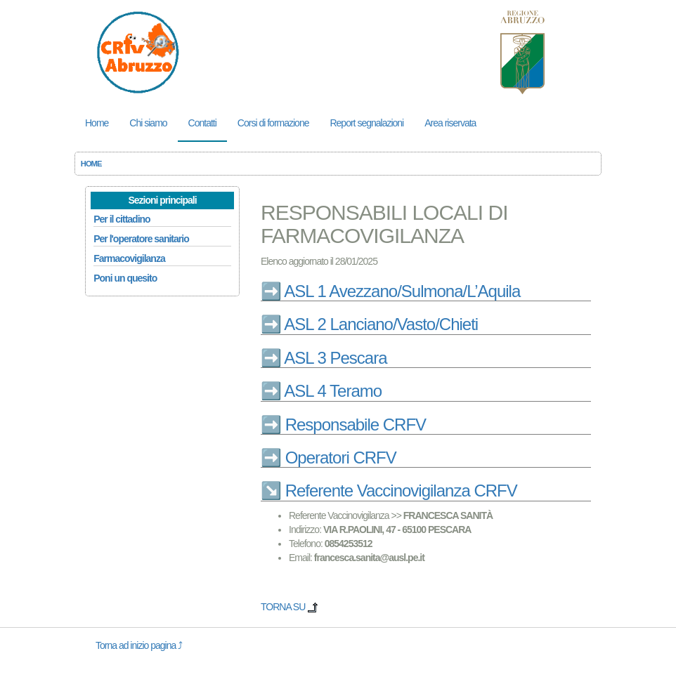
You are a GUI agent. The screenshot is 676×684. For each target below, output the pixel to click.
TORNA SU (289, 606)
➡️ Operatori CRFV (328, 457)
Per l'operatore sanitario (141, 238)
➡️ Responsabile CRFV (343, 424)
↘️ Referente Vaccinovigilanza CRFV (389, 490)
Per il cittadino (121, 219)
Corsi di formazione (273, 123)
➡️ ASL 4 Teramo (321, 390)
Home (96, 123)
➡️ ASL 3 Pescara (324, 357)
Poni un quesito (125, 278)
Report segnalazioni (366, 123)
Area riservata (450, 123)
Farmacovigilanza (129, 258)
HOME (91, 163)
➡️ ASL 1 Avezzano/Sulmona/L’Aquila (390, 291)
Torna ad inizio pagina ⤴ (139, 645)
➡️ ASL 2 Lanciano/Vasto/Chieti (369, 324)
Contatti (202, 123)
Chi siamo (148, 123)
